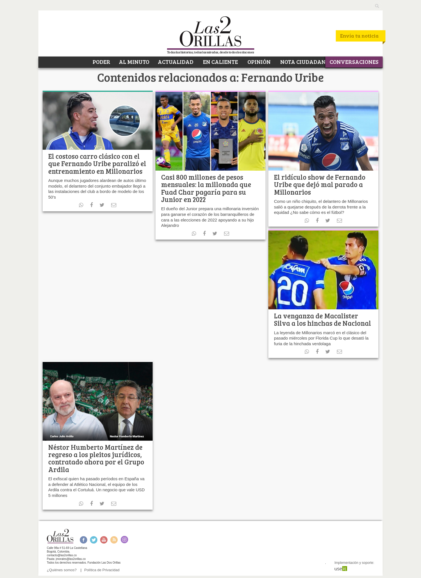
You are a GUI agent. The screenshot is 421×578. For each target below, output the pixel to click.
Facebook (83, 540)
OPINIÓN (258, 62)
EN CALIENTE (220, 62)
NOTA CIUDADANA (304, 62)
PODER (100, 62)
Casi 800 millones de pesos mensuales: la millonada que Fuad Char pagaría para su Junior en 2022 (206, 188)
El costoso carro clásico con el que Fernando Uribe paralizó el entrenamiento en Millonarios (97, 163)
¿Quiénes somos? (62, 570)
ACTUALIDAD (175, 62)
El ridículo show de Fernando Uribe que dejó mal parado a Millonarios (319, 184)
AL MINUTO (134, 62)
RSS (114, 540)
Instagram (124, 540)
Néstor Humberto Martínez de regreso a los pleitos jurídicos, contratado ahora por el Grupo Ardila (96, 458)
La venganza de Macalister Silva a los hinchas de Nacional (322, 319)
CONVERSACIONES (354, 62)
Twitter (93, 540)
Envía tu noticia (359, 35)
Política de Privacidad (102, 570)
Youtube (104, 540)
